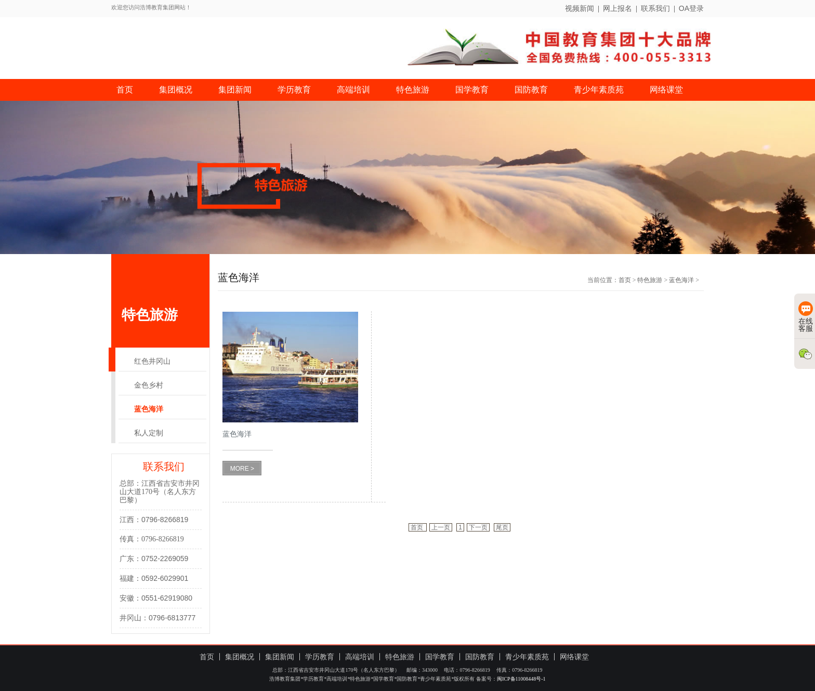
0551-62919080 (166, 598)
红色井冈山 (152, 361)
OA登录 (691, 8)
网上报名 (617, 8)
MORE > (242, 468)
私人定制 (148, 433)
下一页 (478, 527)
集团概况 (175, 89)
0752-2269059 (164, 558)
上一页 (440, 527)
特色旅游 (412, 89)
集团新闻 (235, 89)
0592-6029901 (164, 578)
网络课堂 (666, 89)
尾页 (502, 527)
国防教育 (531, 89)
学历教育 (294, 89)
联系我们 (655, 8)
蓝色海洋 (148, 409)
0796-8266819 (164, 519)
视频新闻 (579, 8)
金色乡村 (148, 385)
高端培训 (353, 89)
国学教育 (472, 89)
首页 (124, 89)
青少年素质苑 (599, 89)
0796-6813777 (172, 618)
